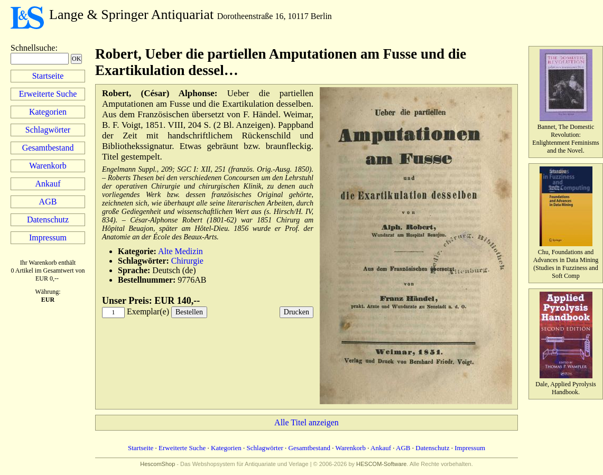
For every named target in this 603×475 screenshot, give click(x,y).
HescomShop (157, 464)
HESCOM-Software (381, 464)
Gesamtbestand (48, 147)
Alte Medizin (180, 251)
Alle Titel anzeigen (306, 422)
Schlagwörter (47, 129)
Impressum (48, 237)
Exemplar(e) (148, 311)
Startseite (48, 75)
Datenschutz (48, 219)
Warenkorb (48, 165)
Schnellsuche (33, 47)
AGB (48, 201)
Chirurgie (187, 260)
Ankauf (48, 183)
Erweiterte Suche (48, 93)
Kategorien (48, 111)
